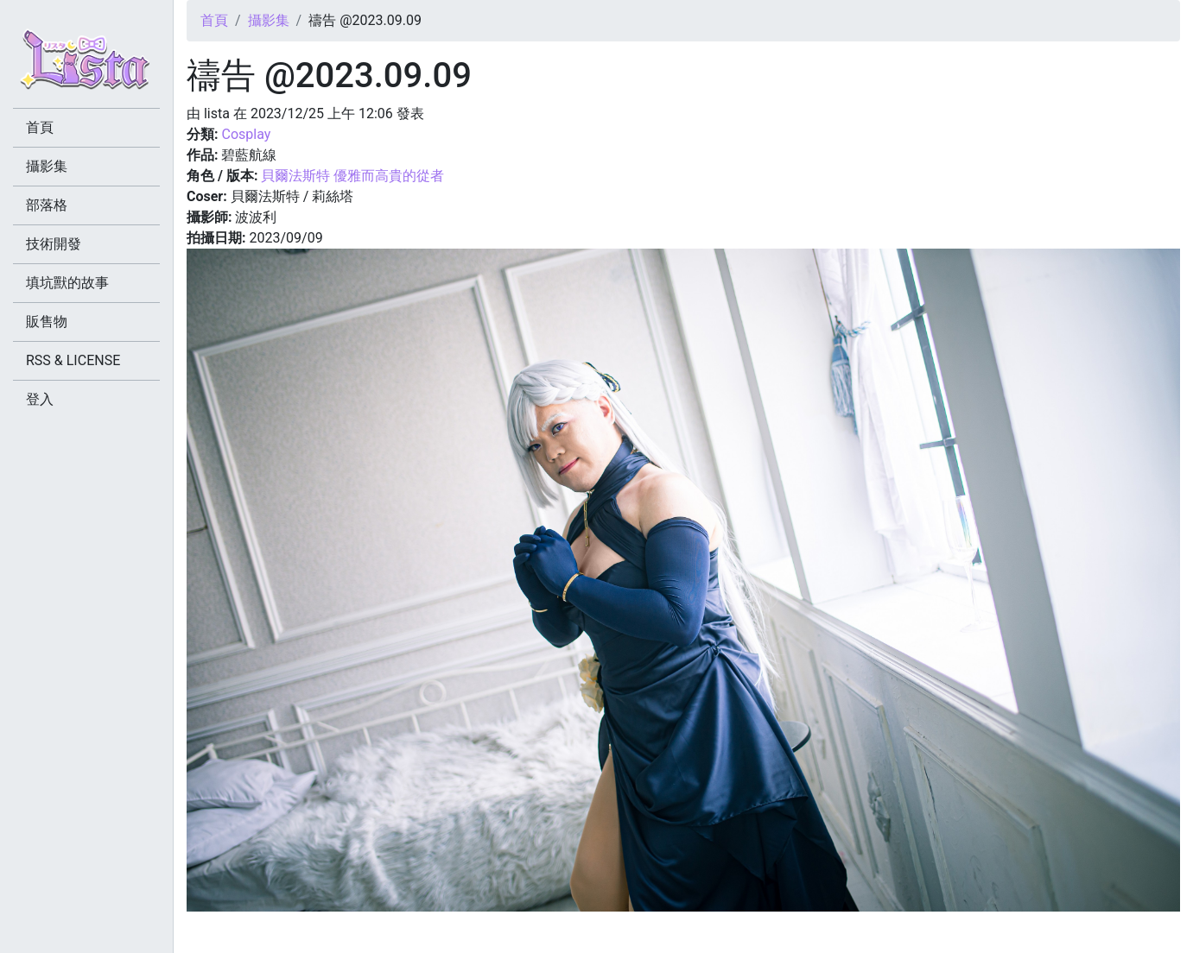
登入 (40, 399)
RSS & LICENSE (73, 360)
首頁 (214, 20)
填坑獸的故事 (67, 283)
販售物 (46, 321)
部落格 (46, 205)
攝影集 (268, 20)
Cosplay (245, 134)
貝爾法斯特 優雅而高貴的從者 (352, 175)
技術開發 (53, 244)
